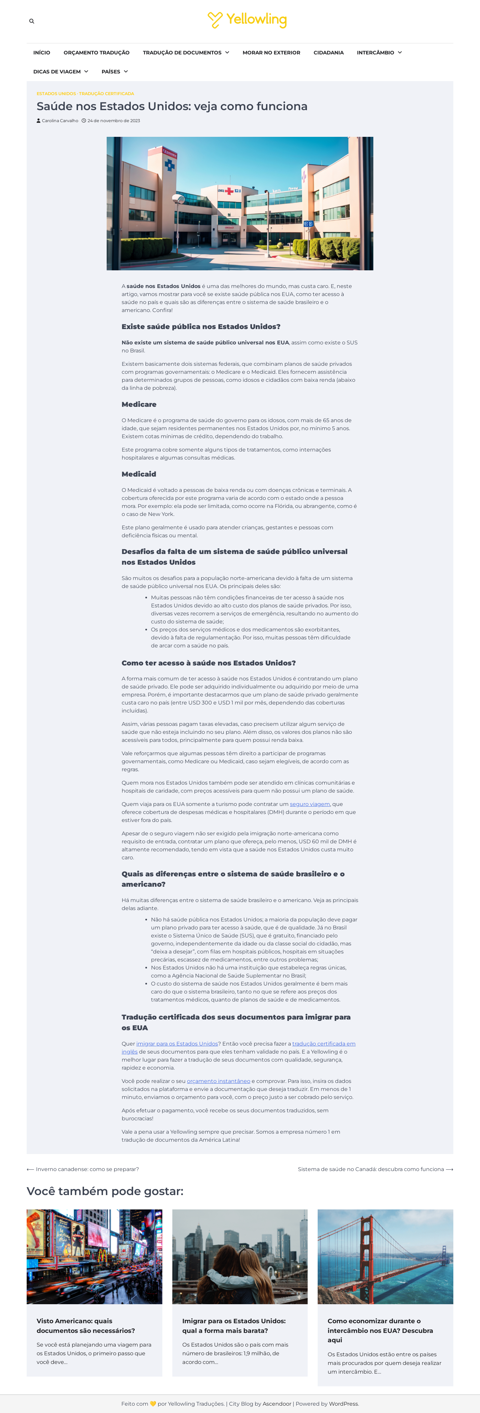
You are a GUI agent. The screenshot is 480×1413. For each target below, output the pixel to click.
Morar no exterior (271, 52)
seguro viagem (310, 804)
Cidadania (329, 52)
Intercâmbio (375, 52)
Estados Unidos (56, 93)
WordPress (343, 1404)
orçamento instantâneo (218, 1081)
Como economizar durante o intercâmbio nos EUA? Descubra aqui (381, 1330)
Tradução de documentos (182, 52)
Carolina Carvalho (57, 120)
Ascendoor (277, 1404)
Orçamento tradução (97, 52)
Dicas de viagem (57, 71)
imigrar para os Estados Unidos (177, 1044)
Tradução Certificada (106, 93)
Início (41, 52)
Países (111, 71)
